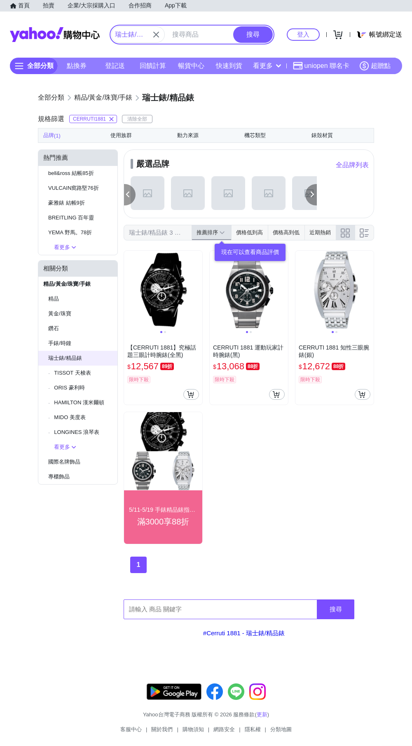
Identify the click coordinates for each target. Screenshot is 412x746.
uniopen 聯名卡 (321, 66)
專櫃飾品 (59, 476)
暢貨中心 (191, 65)
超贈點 (375, 66)
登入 (303, 34)
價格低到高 (249, 232)
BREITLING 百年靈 (71, 217)
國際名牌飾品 (64, 462)
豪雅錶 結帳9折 (66, 203)
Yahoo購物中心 (55, 34)
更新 (262, 714)
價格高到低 (286, 232)
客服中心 (131, 729)
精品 (53, 299)
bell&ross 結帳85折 (71, 173)
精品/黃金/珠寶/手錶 (67, 284)
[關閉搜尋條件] (156, 35)
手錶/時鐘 (59, 343)
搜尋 (336, 609)
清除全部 (137, 119)
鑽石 (53, 328)
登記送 (115, 65)
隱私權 (253, 729)
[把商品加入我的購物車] (191, 394)
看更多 (267, 65)
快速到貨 (229, 65)
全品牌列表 (352, 164)
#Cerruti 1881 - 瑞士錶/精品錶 (244, 632)
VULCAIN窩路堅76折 (73, 188)
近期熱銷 (320, 232)
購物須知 (193, 729)
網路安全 (224, 729)
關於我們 (162, 729)
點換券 (77, 65)
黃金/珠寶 (59, 313)
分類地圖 (281, 729)
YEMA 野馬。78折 (70, 232)
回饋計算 (153, 65)
